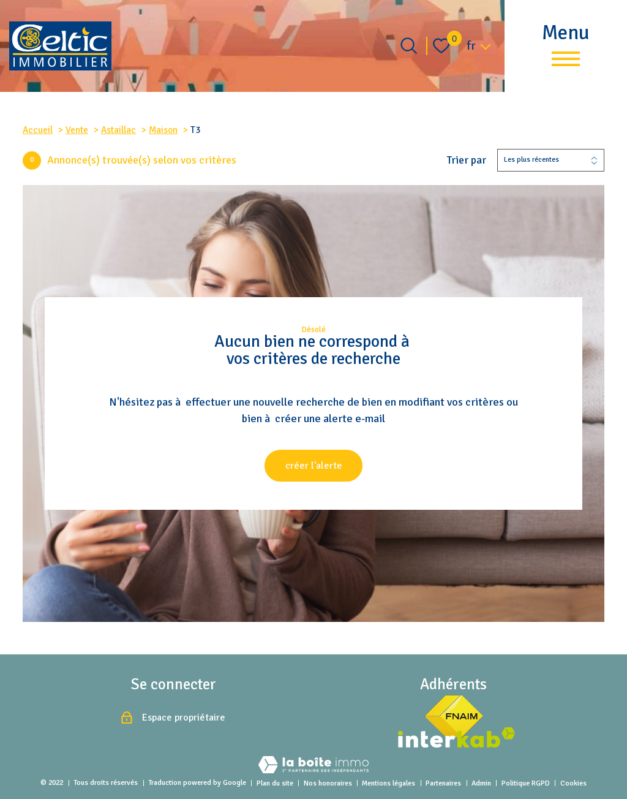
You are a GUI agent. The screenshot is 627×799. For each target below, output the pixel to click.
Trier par (466, 160)
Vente (77, 129)
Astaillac (118, 129)
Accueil (38, 129)
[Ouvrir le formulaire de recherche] (409, 46)
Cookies (573, 783)
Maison (163, 129)
